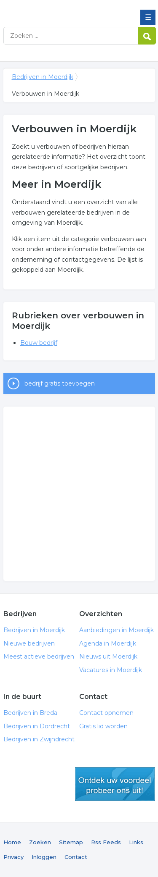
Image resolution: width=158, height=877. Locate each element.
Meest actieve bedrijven (38, 656)
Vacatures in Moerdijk (110, 670)
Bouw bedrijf (38, 343)
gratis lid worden (115, 784)
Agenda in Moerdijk (107, 643)
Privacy (13, 856)
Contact (75, 856)
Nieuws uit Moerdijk (108, 656)
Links (136, 842)
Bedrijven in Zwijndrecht (39, 739)
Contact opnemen (106, 713)
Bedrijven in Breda (30, 713)
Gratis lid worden (103, 726)
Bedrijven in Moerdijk (64, 9)
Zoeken (40, 842)
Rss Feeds (106, 842)
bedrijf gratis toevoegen (59, 383)
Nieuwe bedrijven (29, 643)
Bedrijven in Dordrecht (36, 726)
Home (12, 842)
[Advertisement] (79, 493)
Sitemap (71, 842)
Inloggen (44, 856)
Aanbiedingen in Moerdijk (116, 630)
